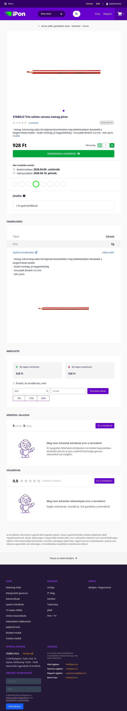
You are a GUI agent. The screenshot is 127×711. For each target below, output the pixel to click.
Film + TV (52, 615)
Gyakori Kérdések (15, 604)
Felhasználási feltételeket (17, 697)
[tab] (63, 111)
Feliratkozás (15, 706)
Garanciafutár (13, 598)
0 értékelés (34, 123)
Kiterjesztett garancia (17, 593)
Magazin (107, 13)
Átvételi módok (13, 632)
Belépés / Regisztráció (100, 587)
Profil (92, 581)
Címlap (50, 587)
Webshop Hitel (13, 587)
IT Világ (51, 593)
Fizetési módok (13, 638)
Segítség (52, 646)
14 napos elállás (14, 610)
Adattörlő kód (13, 627)
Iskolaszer (75, 26)
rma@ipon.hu (72, 669)
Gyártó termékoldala (25, 252)
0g (112, 244)
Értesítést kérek (98, 390)
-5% (19, 398)
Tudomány (52, 604)
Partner (89, 4)
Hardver (51, 598)
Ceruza (85, 26)
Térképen (28, 653)
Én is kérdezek (105, 425)
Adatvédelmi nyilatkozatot (17, 700)
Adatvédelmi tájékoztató (18, 621)
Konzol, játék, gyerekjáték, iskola (54, 26)
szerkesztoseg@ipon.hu (74, 673)
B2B (98, 4)
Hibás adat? (108, 252)
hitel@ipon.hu (72, 664)
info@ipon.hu (72, 677)
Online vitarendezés (16, 615)
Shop (97, 13)
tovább (16, 135)
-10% (31, 398)
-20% (43, 398)
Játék (49, 610)
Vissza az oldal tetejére (63, 558)
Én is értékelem (104, 480)
